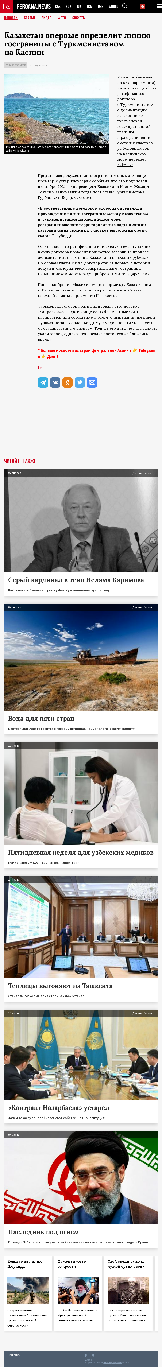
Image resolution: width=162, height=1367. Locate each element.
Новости (11, 18)
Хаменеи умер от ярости (72, 1264)
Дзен (52, 356)
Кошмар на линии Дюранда (24, 1264)
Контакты (14, 1354)
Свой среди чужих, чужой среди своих (126, 1264)
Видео (46, 18)
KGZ (68, 6)
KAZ (58, 6)
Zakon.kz (125, 164)
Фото (62, 18)
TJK (79, 6)
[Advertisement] (81, 426)
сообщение (82, 317)
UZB (100, 6)
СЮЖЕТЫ (79, 18)
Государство (38, 65)
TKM (89, 6)
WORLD (113, 6)
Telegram (146, 350)
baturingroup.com (112, 1362)
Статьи (29, 18)
